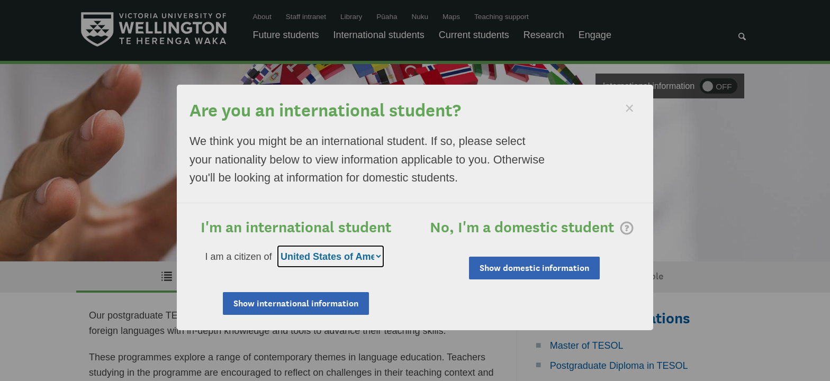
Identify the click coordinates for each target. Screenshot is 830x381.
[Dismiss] (629, 108)
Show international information (295, 303)
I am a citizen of (238, 256)
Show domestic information (534, 268)
